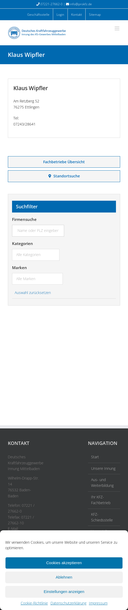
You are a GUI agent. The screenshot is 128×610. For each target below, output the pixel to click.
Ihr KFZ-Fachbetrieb (100, 499)
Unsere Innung (103, 468)
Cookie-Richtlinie (34, 603)
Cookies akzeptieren (64, 562)
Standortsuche (64, 175)
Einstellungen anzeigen (64, 591)
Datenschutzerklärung (68, 603)
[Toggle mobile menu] (117, 28)
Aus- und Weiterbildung (102, 482)
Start (95, 456)
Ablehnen (64, 577)
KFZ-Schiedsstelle (102, 517)
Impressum (98, 603)
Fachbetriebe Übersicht (64, 161)
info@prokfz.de (81, 4)
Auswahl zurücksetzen (33, 292)
